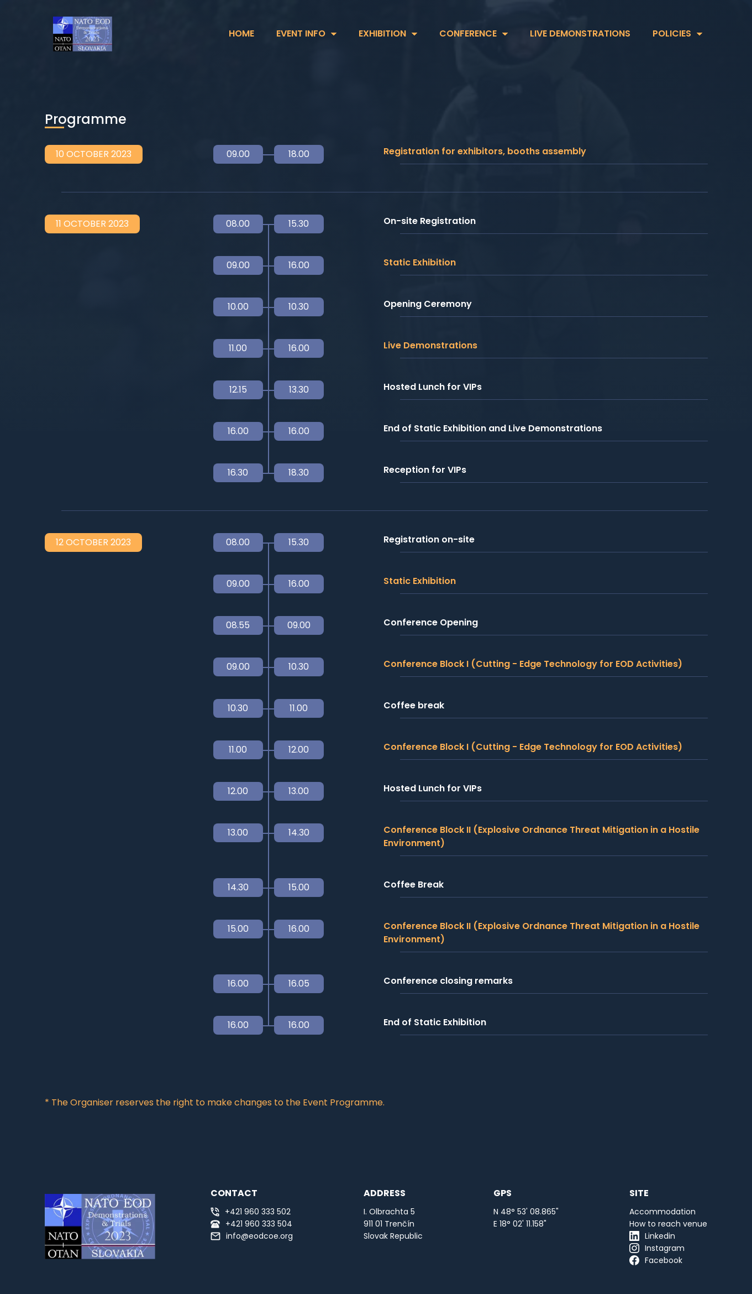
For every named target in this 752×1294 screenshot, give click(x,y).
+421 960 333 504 (251, 1223)
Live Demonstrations (580, 33)
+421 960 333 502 (251, 1211)
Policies (672, 33)
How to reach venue (668, 1223)
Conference (468, 33)
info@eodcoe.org (252, 1235)
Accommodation (662, 1211)
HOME (241, 33)
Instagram (657, 1248)
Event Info (300, 33)
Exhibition (382, 33)
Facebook (655, 1260)
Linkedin (652, 1235)
